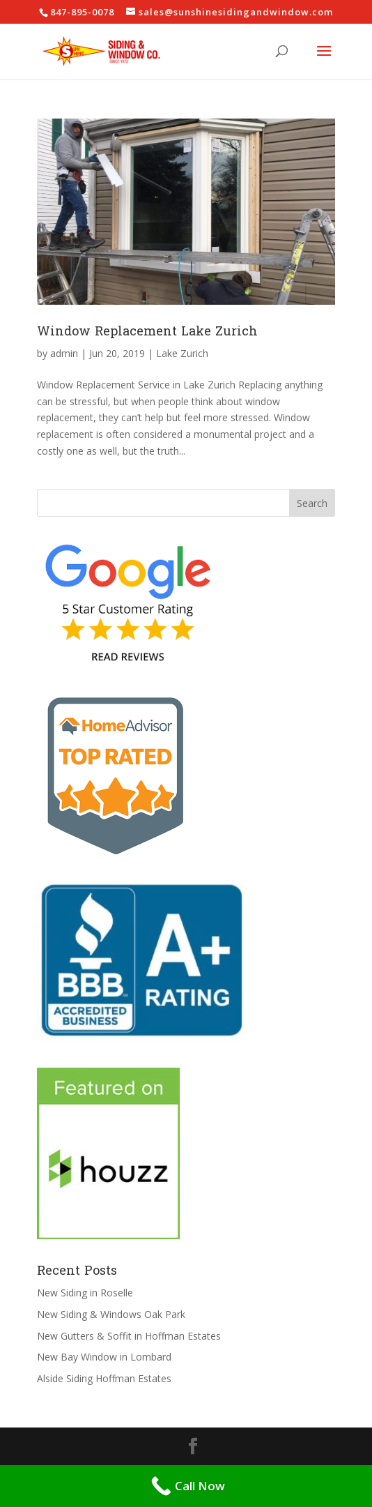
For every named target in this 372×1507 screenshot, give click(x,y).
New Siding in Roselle (85, 1292)
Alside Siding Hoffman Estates (104, 1378)
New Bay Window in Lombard (104, 1356)
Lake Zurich (182, 353)
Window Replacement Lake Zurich (147, 331)
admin (64, 353)
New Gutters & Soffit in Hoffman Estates (129, 1335)
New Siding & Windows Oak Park (111, 1314)
